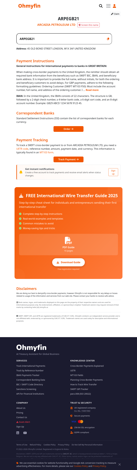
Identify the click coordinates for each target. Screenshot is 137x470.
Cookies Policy (81, 466)
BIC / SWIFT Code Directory (29, 384)
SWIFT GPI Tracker (79, 389)
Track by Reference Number (30, 370)
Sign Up (20, 426)
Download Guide (68, 262)
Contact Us (21, 417)
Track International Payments (30, 365)
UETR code (22, 148)
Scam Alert (23, 422)
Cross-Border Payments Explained (87, 365)
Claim (115, 13)
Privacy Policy (99, 466)
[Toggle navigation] (108, 5)
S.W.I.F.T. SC (67, 454)
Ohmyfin (29, 5)
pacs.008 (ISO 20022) (80, 393)
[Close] (119, 464)
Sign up (113, 172)
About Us (20, 408)
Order (68, 129)
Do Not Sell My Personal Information (87, 444)
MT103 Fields (76, 375)
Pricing (19, 412)
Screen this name (88, 25)
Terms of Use (21, 444)
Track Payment (68, 159)
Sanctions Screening (26, 389)
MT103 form (46, 152)
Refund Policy (35, 444)
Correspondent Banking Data (30, 379)
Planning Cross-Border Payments (86, 379)
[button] (114, 6)
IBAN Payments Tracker (27, 375)
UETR (73, 370)
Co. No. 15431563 (82, 410)
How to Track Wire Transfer (83, 384)
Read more (92, 90)
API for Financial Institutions (30, 393)
